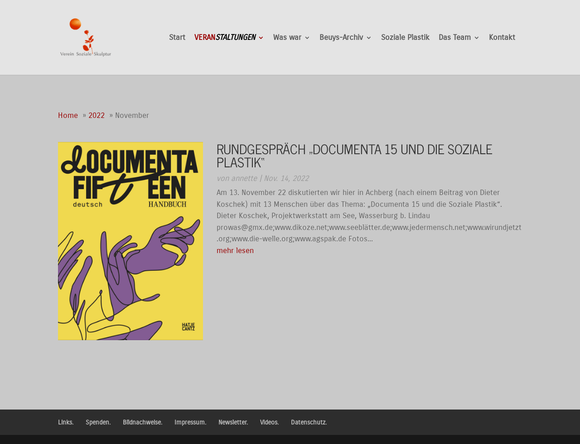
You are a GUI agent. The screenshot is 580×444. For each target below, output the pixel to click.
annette (244, 178)
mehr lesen (235, 250)
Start (177, 38)
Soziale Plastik (405, 38)
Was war (287, 38)
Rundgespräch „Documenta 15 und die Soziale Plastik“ (355, 155)
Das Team (455, 38)
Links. (65, 422)
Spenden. (98, 422)
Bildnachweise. (142, 422)
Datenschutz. (309, 422)
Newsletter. (233, 422)
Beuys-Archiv (341, 38)
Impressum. (190, 422)
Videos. (269, 422)
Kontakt (502, 38)
